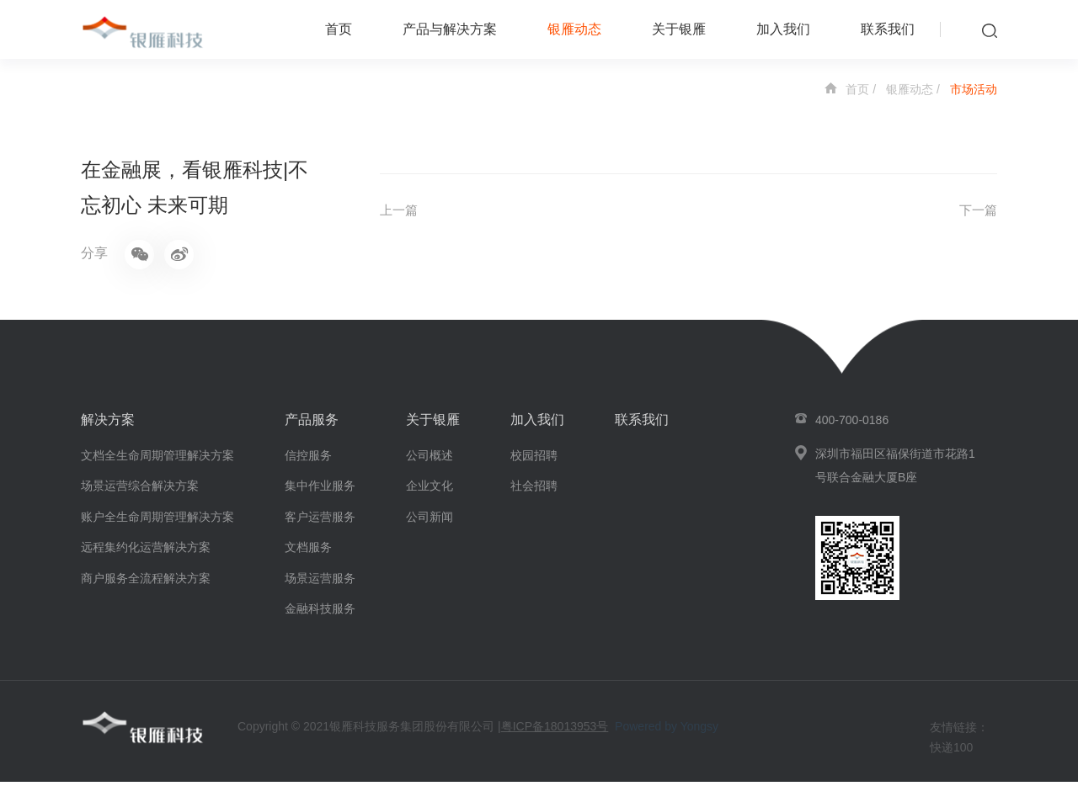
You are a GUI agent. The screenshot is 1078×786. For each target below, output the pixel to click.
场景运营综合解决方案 (140, 490)
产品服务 (312, 424)
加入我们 (783, 29)
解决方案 (108, 424)
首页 (338, 29)
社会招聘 (534, 490)
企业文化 (429, 490)
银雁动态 (574, 29)
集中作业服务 (320, 490)
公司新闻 (429, 521)
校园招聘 (534, 459)
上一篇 (400, 211)
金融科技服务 (320, 612)
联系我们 (888, 29)
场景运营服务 (320, 582)
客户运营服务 (320, 521)
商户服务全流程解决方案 (146, 582)
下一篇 (977, 211)
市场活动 (973, 89)
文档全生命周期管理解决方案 (157, 459)
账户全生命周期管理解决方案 (157, 521)
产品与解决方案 (450, 29)
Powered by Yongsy (666, 731)
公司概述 (429, 459)
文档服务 (308, 551)
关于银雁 (679, 29)
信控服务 (308, 459)
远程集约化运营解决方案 (146, 551)
